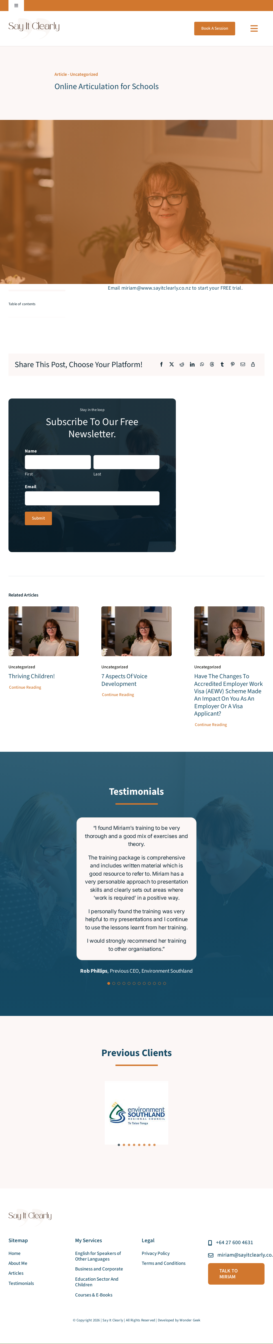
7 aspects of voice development (124, 680)
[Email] (243, 365)
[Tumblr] (222, 365)
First (29, 474)
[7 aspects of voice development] (136, 610)
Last (97, 474)
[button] (119, 1145)
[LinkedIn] (192, 365)
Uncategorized (84, 75)
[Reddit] (182, 365)
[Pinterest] (233, 365)
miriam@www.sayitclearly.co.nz (156, 288)
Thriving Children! (31, 676)
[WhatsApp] (202, 365)
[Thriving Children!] (43, 610)
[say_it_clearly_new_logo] (33, 20)
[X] (172, 365)
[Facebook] (161, 365)
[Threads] (212, 365)
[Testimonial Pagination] (108, 983)
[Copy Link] (253, 365)
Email (30, 487)
